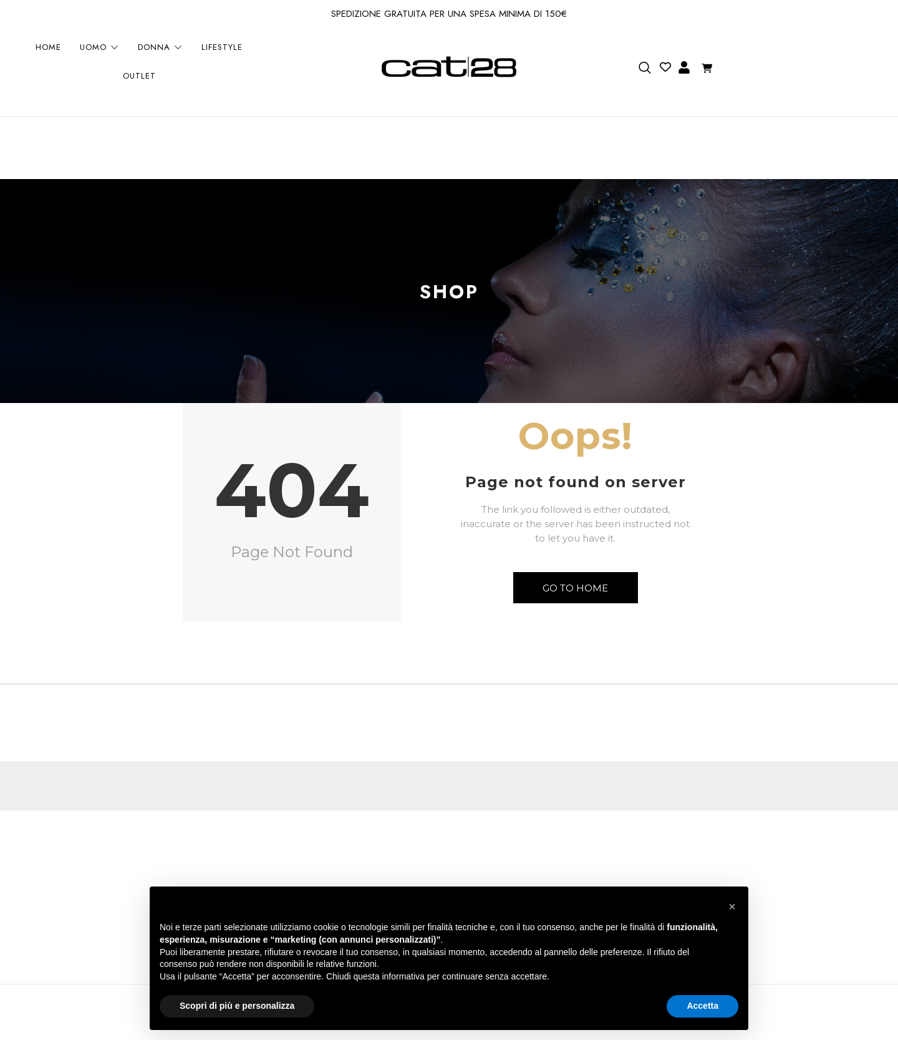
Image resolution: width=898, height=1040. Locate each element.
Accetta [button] (702, 1006)
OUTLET (139, 76)
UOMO (99, 47)
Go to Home (575, 588)
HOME (48, 47)
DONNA (160, 47)
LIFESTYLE (222, 47)
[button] (732, 906)
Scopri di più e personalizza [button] (237, 1006)
